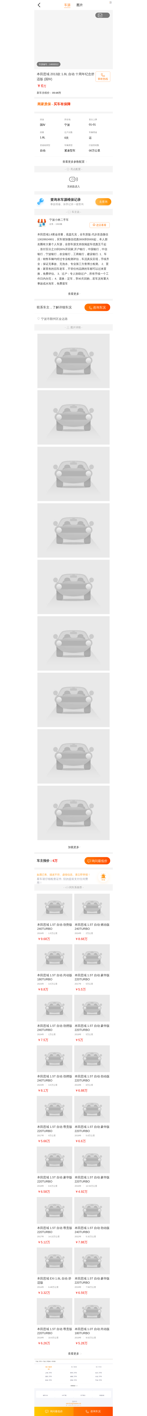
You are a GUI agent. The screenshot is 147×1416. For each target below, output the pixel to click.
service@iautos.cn (73, 1403)
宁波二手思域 (46, 1361)
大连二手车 (98, 1376)
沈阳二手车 (48, 1376)
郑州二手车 (73, 1373)
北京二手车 (98, 1373)
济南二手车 (73, 1380)
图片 (80, 5)
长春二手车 (48, 1380)
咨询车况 (97, 307)
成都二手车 (73, 1376)
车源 (67, 5)
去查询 (103, 201)
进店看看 (99, 225)
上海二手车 (48, 1373)
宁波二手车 (39, 1361)
